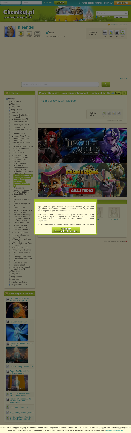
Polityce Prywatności (114, 430)
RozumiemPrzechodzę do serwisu (66, 230)
